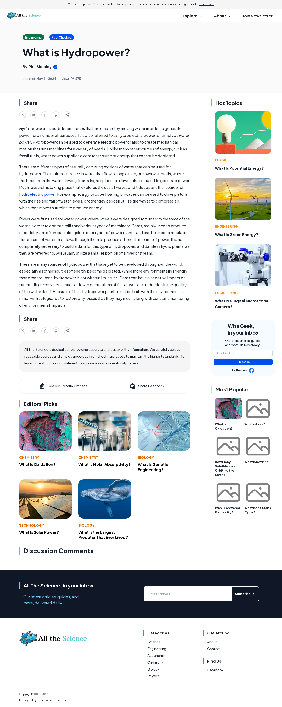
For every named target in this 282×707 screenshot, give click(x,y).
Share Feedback (146, 386)
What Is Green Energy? (236, 234)
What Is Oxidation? (37, 464)
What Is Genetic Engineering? (153, 467)
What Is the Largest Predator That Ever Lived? (103, 535)
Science (153, 642)
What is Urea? (254, 424)
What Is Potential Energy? (239, 168)
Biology (146, 457)
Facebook (215, 670)
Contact (214, 648)
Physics (222, 160)
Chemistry (29, 457)
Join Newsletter (258, 15)
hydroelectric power (37, 194)
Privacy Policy (28, 700)
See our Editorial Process (63, 386)
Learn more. (206, 4)
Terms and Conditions (53, 700)
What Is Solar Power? (39, 532)
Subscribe (243, 361)
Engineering (226, 226)
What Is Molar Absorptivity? (104, 464)
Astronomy (156, 655)
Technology (31, 525)
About (212, 642)
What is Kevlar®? (257, 462)
